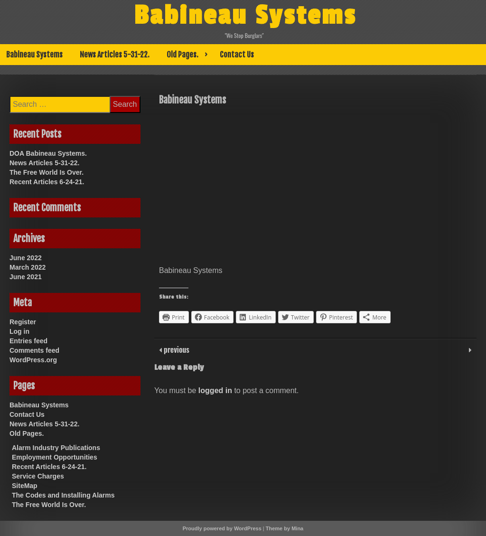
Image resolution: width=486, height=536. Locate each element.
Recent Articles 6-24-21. (46, 182)
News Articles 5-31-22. (115, 54)
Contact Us (237, 54)
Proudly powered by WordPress (222, 528)
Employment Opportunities (54, 457)
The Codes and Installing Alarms (63, 495)
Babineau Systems (245, 15)
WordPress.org (33, 360)
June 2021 (25, 277)
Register (22, 322)
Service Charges (38, 476)
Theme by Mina (284, 528)
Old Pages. (182, 54)
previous (175, 349)
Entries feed (28, 341)
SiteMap (24, 485)
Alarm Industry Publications (56, 447)
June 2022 (25, 258)
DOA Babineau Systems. (48, 153)
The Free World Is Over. (46, 172)
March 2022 (27, 267)
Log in (19, 331)
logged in (215, 390)
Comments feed (34, 350)
